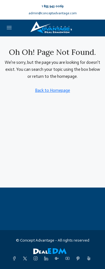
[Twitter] (26, 258)
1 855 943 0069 (52, 6)
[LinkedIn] (47, 258)
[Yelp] (90, 258)
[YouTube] (69, 258)
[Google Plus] (58, 258)
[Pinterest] (79, 258)
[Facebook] (15, 258)
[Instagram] (37, 258)
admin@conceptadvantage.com (53, 13)
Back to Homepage (52, 90)
